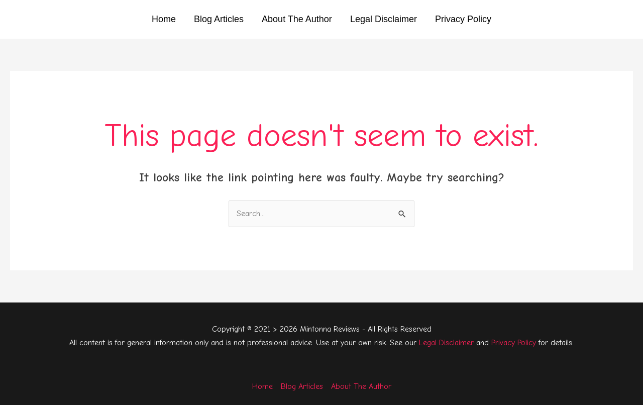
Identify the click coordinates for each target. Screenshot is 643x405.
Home (164, 19)
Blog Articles (219, 19)
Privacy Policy (463, 19)
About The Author (297, 19)
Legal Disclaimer (383, 19)
